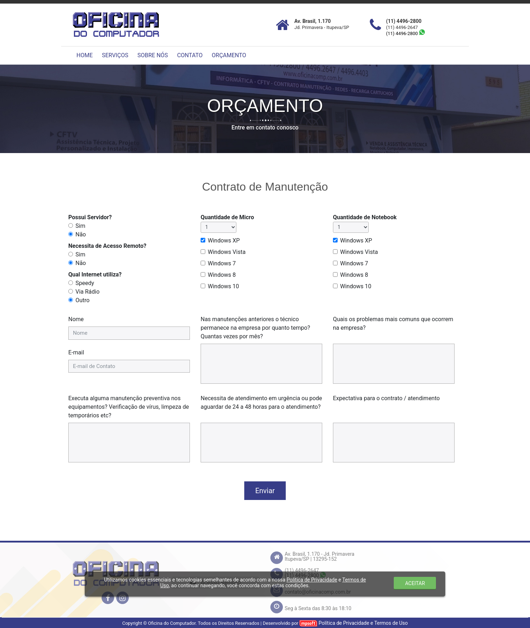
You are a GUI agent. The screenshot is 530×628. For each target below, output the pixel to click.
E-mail (76, 352)
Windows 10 (223, 286)
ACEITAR (415, 583)
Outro (82, 300)
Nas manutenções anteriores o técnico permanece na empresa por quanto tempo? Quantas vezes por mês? (255, 328)
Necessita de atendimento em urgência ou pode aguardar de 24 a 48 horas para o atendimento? (261, 402)
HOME (85, 55)
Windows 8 (222, 274)
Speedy (84, 283)
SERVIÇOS (115, 55)
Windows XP (224, 240)
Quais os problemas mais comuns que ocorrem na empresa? (393, 323)
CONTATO (189, 55)
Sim (80, 225)
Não (80, 234)
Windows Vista (227, 252)
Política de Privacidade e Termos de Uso (363, 623)
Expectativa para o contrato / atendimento (386, 398)
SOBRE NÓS (152, 55)
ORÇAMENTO (229, 55)
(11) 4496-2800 (405, 33)
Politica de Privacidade (311, 580)
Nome (76, 319)
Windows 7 (222, 263)
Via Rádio (87, 291)
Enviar (265, 490)
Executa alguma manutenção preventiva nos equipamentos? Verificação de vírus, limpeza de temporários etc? (128, 407)
